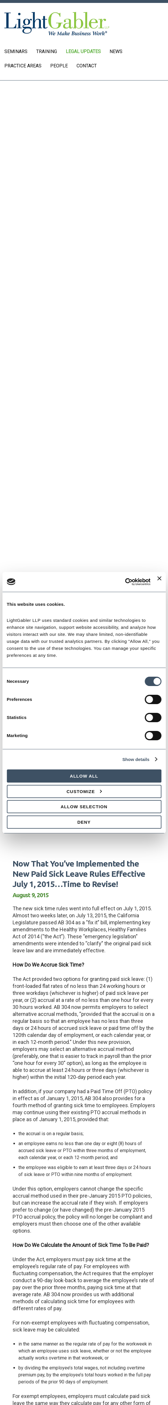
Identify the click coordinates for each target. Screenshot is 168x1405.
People (59, 66)
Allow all (84, 776)
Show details (136, 759)
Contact (87, 66)
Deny (84, 822)
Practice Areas (22, 66)
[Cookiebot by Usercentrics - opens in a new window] (124, 582)
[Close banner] (159, 581)
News (116, 51)
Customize (84, 791)
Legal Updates (83, 51)
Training (46, 51)
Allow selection (84, 806)
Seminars (15, 51)
